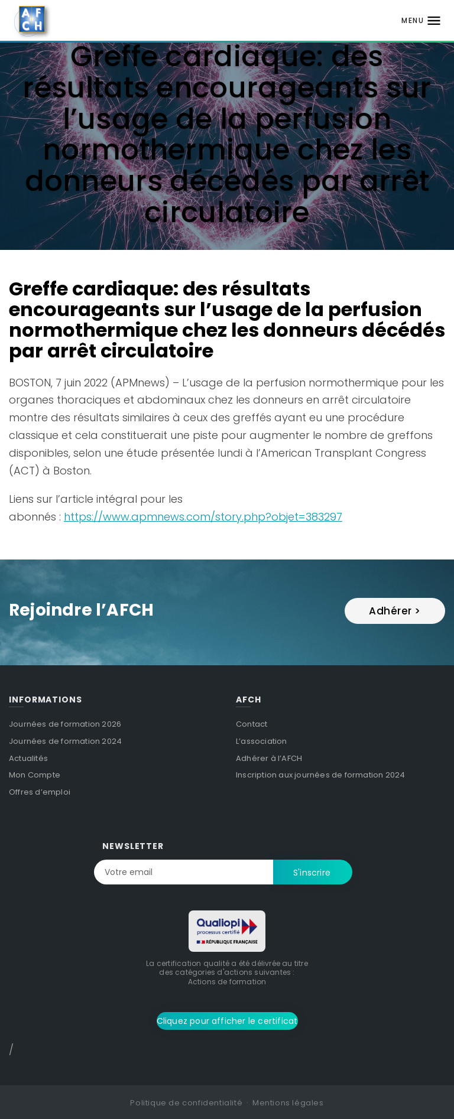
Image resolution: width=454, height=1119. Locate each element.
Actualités (28, 758)
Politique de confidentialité (186, 1102)
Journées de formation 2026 (65, 724)
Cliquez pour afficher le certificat (227, 1021)
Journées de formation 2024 (65, 741)
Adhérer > (395, 611)
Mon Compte (34, 774)
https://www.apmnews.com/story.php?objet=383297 (203, 516)
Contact (251, 724)
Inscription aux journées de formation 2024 (320, 774)
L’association (261, 741)
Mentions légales (288, 1102)
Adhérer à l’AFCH (269, 758)
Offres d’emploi (39, 792)
